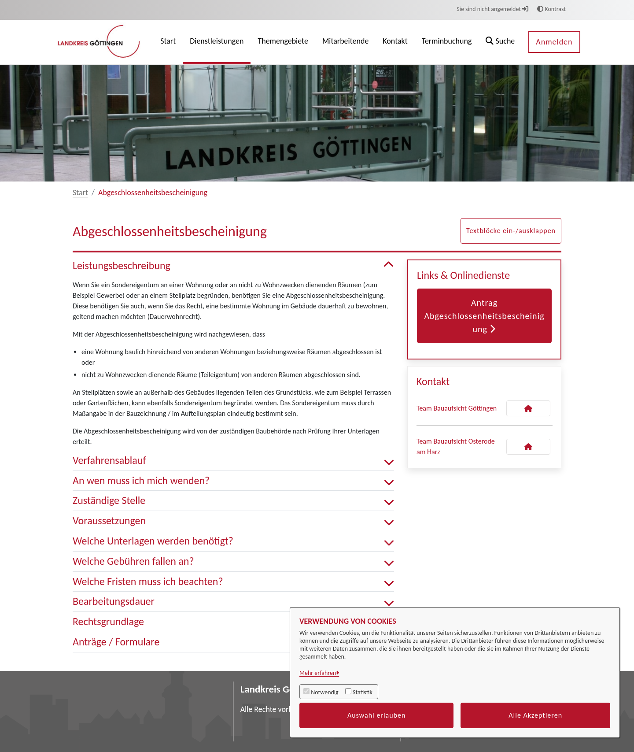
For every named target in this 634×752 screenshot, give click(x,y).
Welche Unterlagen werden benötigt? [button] (233, 541)
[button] (500, 42)
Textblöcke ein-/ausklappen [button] (511, 230)
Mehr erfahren (317, 673)
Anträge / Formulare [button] (233, 642)
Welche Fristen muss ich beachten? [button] (233, 581)
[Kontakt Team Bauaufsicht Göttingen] (528, 408)
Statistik (362, 692)
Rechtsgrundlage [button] (233, 621)
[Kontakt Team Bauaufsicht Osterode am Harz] (528, 447)
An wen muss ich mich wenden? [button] (233, 480)
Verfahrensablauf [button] (233, 460)
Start (80, 192)
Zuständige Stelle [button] (233, 500)
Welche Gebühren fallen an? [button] (233, 561)
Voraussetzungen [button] (233, 521)
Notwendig (324, 692)
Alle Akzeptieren (535, 715)
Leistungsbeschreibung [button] (233, 265)
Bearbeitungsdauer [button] (233, 601)
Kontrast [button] (551, 9)
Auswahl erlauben (376, 715)
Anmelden (554, 42)
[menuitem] (168, 42)
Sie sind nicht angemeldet (492, 9)
